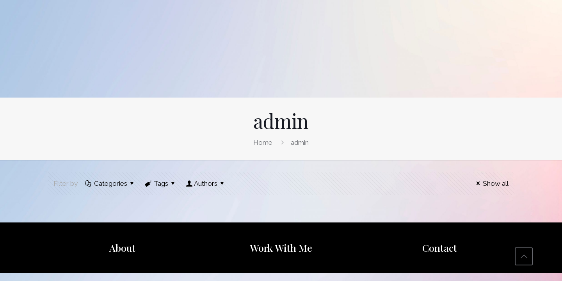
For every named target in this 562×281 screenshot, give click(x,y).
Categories (110, 183)
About (122, 247)
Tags (161, 183)
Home (262, 142)
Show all (491, 183)
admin (300, 142)
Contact (439, 247)
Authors (206, 183)
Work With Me (281, 247)
